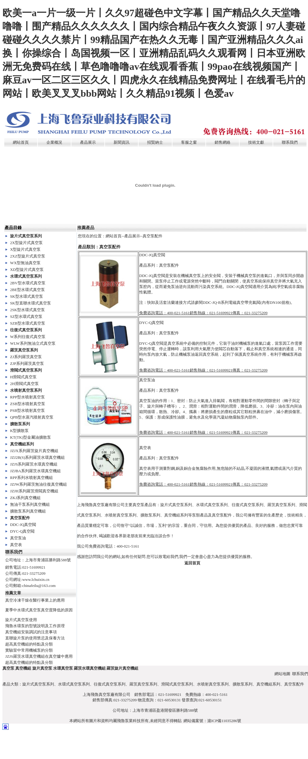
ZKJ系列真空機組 (25, 497)
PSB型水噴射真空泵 (27, 410)
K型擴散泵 (19, 430)
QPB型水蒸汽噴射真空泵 (31, 417)
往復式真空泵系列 (26, 330)
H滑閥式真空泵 (23, 377)
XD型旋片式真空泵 (27, 269)
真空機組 (23, 668)
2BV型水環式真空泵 (27, 283)
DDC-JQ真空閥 (23, 524)
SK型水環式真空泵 (26, 296)
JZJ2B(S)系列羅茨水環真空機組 (37, 457)
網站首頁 (21, 142)
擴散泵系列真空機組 (28, 511)
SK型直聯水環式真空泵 (30, 303)
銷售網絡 (222, 142)
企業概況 (54, 142)
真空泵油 (18, 538)
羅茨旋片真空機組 (122, 668)
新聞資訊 (121, 142)
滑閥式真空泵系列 (26, 370)
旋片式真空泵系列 (26, 236)
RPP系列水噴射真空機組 (31, 477)
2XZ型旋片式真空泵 (27, 256)
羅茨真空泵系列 (24, 350)
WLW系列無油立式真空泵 (33, 343)
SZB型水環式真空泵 (27, 323)
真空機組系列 (22, 444)
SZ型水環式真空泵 (26, 316)
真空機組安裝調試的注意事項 (31, 632)
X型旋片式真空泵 (25, 249)
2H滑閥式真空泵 (24, 383)
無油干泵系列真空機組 (30, 504)
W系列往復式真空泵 (27, 336)
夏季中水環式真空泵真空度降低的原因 (39, 610)
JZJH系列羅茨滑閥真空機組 (34, 491)
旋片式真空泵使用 (21, 619)
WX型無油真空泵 (25, 263)
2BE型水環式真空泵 (27, 289)
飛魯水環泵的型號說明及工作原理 (35, 626)
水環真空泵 (63, 668)
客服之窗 (189, 142)
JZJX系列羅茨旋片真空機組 (34, 450)
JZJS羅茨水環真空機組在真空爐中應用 (38, 656)
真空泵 (138, 504)
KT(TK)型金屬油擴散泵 (30, 437)
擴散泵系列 (20, 424)
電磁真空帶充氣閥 (244, 302)
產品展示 (88, 142)
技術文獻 (256, 142)
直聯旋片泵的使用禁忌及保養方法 (35, 638)
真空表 (16, 544)
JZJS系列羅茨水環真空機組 (33, 464)
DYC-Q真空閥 (22, 531)
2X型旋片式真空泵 (26, 242)
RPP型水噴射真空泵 (27, 397)
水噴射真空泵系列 (26, 390)
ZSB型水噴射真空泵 (27, 403)
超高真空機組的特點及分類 (29, 644)
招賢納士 (155, 142)
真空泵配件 (20, 518)
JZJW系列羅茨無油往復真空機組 (38, 484)
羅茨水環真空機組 (90, 668)
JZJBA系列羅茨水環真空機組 (35, 471)
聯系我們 (290, 142)
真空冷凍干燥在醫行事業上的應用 (35, 600)
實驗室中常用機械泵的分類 (29, 650)
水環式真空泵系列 (26, 276)
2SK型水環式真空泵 (27, 310)
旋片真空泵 (42, 668)
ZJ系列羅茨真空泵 (26, 356)
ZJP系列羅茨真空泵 (27, 363)
